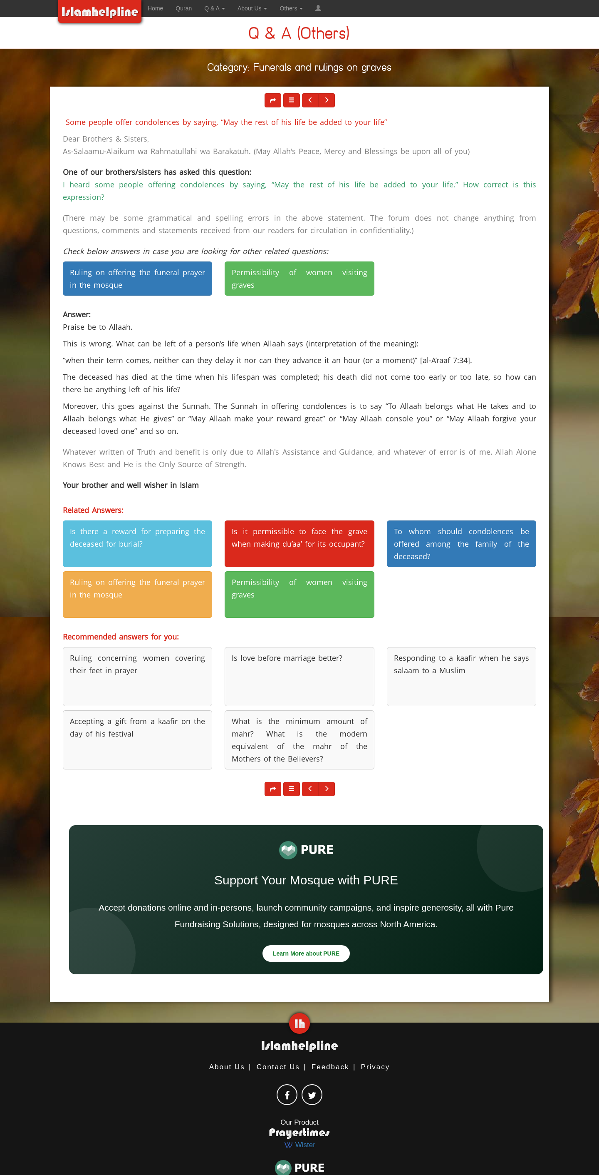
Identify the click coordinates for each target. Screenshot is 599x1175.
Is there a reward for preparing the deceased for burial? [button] (137, 537)
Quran (184, 8)
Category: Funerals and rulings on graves (300, 69)
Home (155, 8)
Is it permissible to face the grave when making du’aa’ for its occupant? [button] (299, 537)
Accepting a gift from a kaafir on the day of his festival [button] (137, 727)
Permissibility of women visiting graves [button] (299, 278)
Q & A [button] (214, 8)
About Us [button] (252, 8)
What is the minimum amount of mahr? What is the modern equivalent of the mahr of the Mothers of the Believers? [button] (299, 740)
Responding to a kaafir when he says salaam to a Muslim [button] (461, 664)
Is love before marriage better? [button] (287, 658)
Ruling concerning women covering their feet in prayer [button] (137, 664)
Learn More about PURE (306, 953)
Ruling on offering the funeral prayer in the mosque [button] (137, 278)
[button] (318, 8)
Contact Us (278, 1067)
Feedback (330, 1067)
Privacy (375, 1067)
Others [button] (291, 8)
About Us (227, 1067)
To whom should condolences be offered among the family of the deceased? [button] (461, 543)
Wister (299, 1145)
